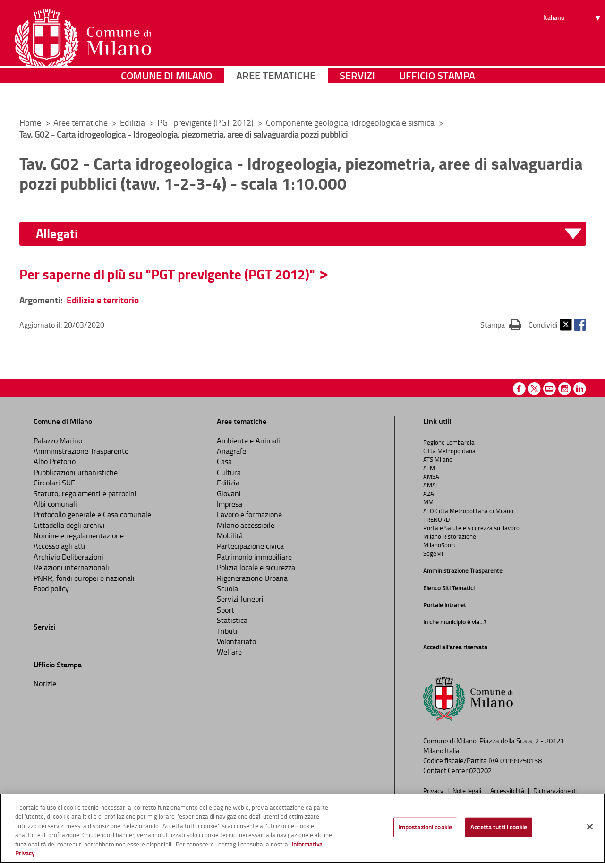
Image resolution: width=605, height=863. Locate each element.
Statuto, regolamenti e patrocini (85, 493)
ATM (429, 468)
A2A (428, 493)
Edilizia (133, 122)
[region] (302, 828)
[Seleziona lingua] (573, 43)
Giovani (229, 493)
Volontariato (236, 641)
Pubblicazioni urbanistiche (76, 472)
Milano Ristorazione (449, 536)
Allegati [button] (57, 234)
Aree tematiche (275, 96)
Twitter (566, 325)
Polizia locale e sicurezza (256, 567)
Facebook (580, 325)
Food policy (51, 588)
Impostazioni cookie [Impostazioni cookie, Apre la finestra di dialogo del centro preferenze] (425, 827)
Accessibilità (508, 790)
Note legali (467, 790)
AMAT (431, 485)
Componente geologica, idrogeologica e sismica (351, 122)
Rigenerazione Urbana (252, 578)
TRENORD (436, 519)
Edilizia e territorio (103, 299)
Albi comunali (55, 504)
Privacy (434, 790)
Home (30, 122)
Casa (224, 461)
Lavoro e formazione (249, 514)
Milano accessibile (245, 525)
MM (428, 502)
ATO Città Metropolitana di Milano (468, 511)
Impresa (229, 504)
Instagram (564, 388)
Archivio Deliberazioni (68, 557)
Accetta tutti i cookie (498, 827)
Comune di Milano (166, 96)
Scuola (227, 588)
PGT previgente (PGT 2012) (206, 122)
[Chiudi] (589, 827)
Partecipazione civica (250, 546)
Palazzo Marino (58, 440)
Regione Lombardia (449, 442)
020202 (480, 771)
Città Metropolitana (449, 451)
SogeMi (433, 553)
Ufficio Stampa (437, 96)
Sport (225, 609)
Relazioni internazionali (71, 567)
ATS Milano (437, 459)
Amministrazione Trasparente (81, 451)
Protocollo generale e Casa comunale (92, 514)
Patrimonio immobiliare (254, 557)
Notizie (45, 683)
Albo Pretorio (55, 461)
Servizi (357, 96)
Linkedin (579, 388)
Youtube (549, 388)
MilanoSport (439, 545)
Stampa (500, 324)
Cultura (229, 472)
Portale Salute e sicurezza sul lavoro (471, 528)
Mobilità (230, 535)
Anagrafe (231, 451)
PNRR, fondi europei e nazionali (84, 578)
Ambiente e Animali (248, 440)
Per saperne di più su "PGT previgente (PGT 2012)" (167, 274)
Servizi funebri (240, 599)
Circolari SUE (54, 482)
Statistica (232, 620)
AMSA (431, 476)
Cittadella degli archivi (69, 525)
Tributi (227, 631)
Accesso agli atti (59, 546)
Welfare (229, 652)
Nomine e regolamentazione (79, 535)
